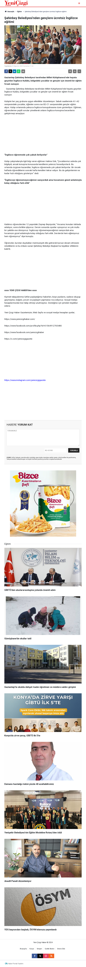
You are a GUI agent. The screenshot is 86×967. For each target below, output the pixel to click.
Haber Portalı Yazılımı (15, 964)
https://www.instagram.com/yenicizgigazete (25, 380)
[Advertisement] (43, 134)
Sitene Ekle (61, 949)
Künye (32, 949)
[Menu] (79, 3)
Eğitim (19, 11)
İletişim (39, 949)
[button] (70, 71)
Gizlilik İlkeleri (49, 949)
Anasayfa (9, 11)
